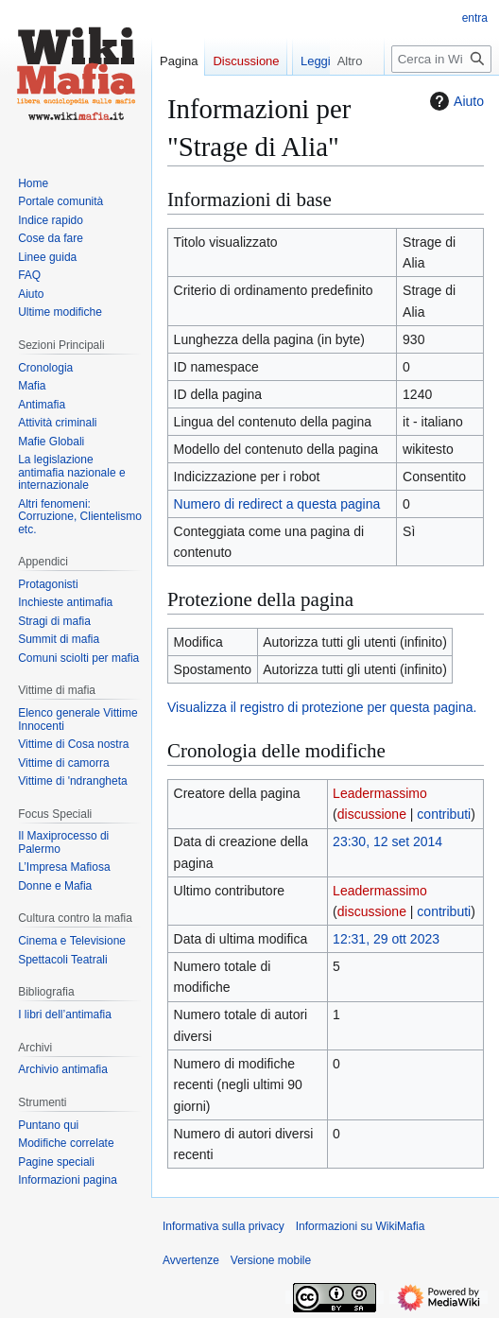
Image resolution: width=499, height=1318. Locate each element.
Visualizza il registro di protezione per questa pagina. (321, 707)
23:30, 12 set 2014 (387, 841)
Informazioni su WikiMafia (360, 1226)
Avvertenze (191, 1260)
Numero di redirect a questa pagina (277, 504)
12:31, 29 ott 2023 (386, 938)
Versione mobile (271, 1260)
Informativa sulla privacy (223, 1226)
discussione (371, 814)
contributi (444, 814)
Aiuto (454, 101)
